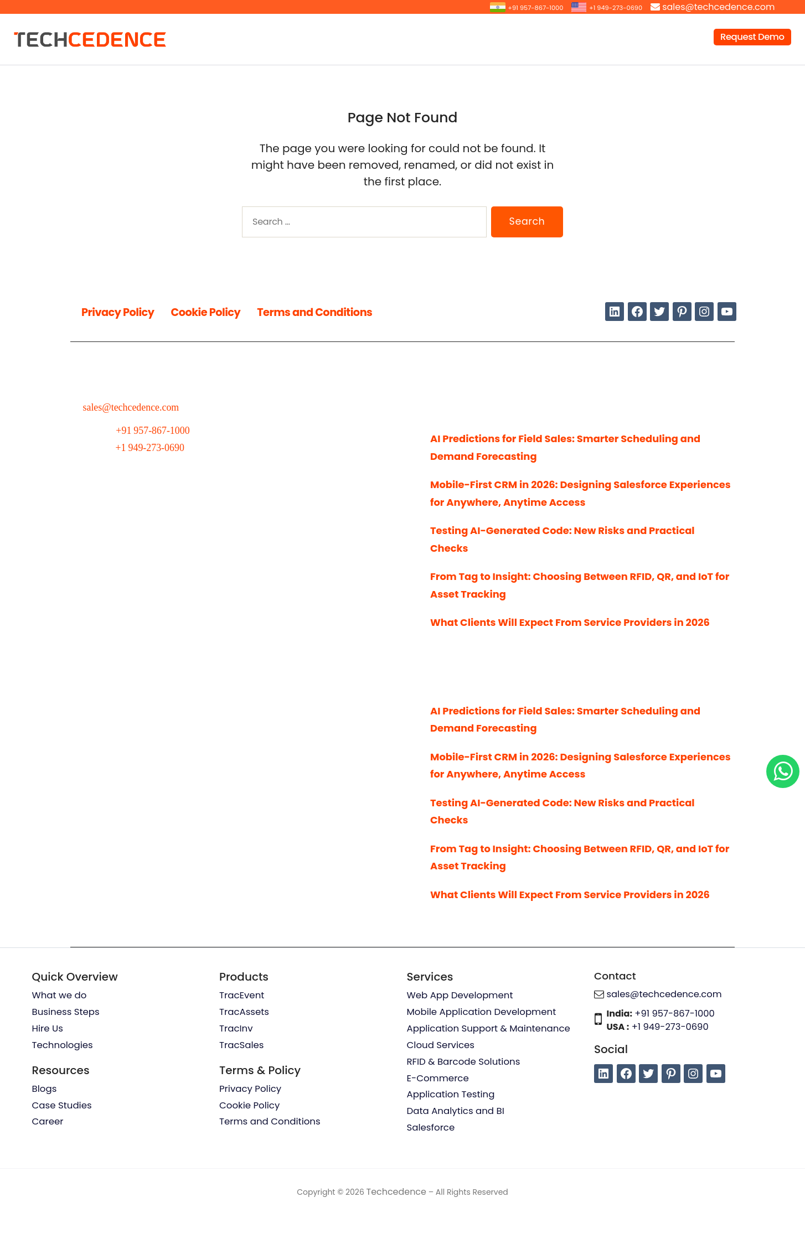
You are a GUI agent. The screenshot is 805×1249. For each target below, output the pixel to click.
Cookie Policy (231, 311)
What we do (60, 1030)
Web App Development (461, 1030)
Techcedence (396, 1229)
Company (664, 36)
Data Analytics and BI (457, 1148)
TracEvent (242, 1030)
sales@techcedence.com (718, 7)
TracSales (242, 1081)
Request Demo (752, 36)
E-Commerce (439, 1115)
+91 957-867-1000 (502, 7)
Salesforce (431, 1165)
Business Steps (66, 1047)
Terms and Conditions (363, 311)
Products (525, 36)
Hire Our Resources (438, 36)
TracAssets (244, 1047)
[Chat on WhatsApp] (782, 771)
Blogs (45, 1125)
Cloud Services (441, 1081)
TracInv (236, 1064)
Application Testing (452, 1131)
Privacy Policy (126, 311)
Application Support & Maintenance (490, 1064)
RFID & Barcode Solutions (465, 1098)
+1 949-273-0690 (604, 7)
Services (353, 36)
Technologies (63, 1081)
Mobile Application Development (483, 1047)
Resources (593, 36)
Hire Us (48, 1064)
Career (48, 1158)
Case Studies (63, 1142)
